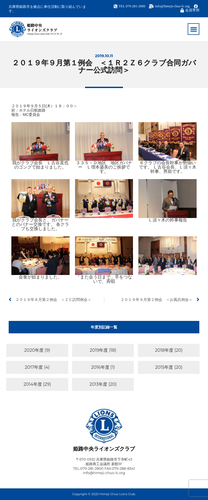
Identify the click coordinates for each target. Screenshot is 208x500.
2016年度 (100, 367)
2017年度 (34, 367)
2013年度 (98, 384)
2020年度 (34, 350)
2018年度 (164, 350)
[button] (193, 29)
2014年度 (33, 384)
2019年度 (99, 350)
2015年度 (164, 367)
